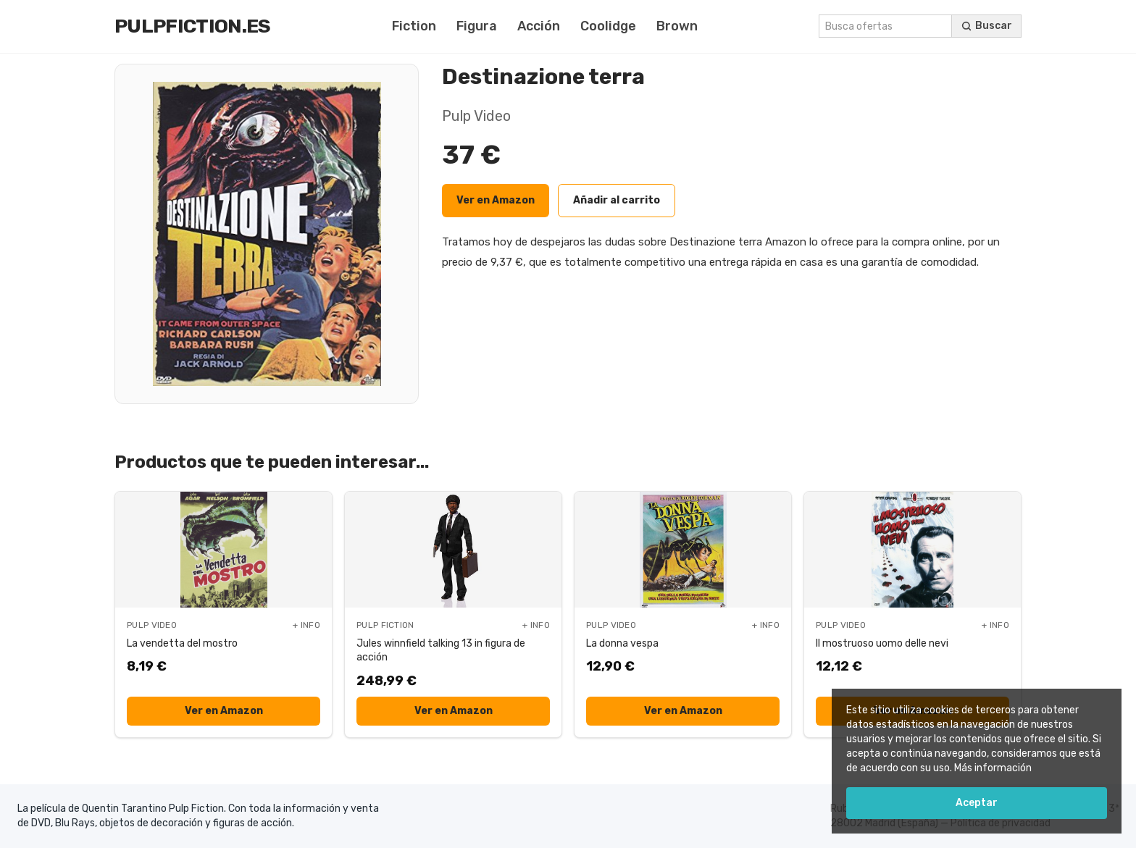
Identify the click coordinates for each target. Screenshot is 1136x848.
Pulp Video (476, 116)
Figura (476, 26)
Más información (993, 768)
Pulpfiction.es (192, 26)
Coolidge (608, 26)
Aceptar (977, 803)
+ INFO (306, 625)
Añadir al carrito (616, 200)
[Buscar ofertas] (987, 26)
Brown (677, 26)
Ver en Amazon (495, 200)
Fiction (414, 26)
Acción (538, 26)
